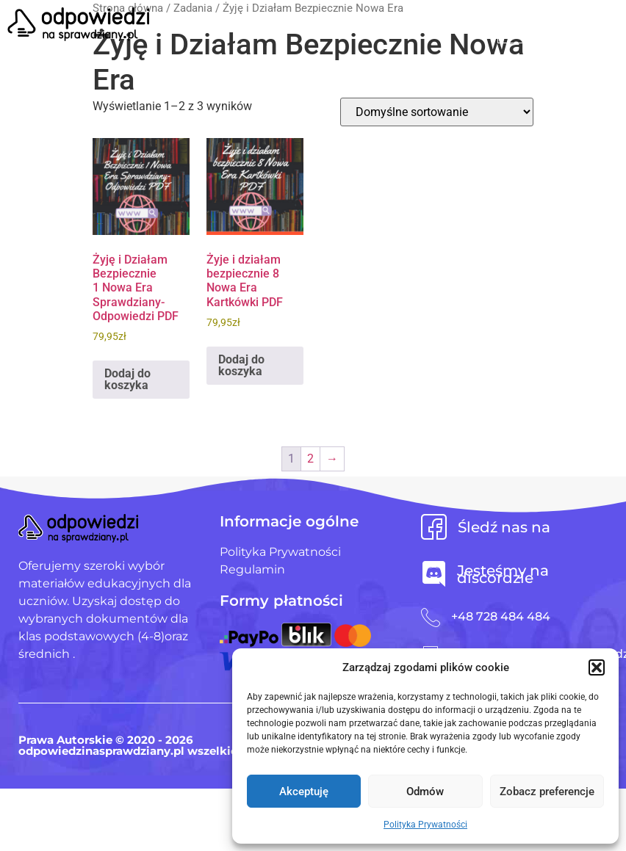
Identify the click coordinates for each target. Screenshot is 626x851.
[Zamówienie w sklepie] (436, 112)
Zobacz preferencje (547, 791)
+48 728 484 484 (500, 616)
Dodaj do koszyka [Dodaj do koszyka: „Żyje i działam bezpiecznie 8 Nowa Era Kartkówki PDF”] (241, 365)
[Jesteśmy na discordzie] (434, 574)
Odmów (425, 791)
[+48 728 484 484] (430, 617)
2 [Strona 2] (310, 459)
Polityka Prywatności (425, 824)
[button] (596, 667)
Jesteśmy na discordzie (503, 574)
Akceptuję (303, 791)
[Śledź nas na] (434, 527)
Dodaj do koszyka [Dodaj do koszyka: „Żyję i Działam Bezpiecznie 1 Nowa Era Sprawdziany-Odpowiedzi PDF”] (127, 379)
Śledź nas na (504, 527)
